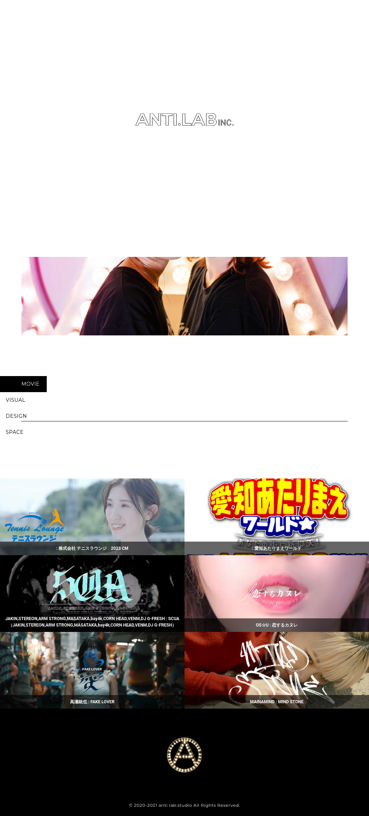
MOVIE (30, 384)
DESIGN (16, 416)
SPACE (15, 432)
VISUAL (15, 400)
